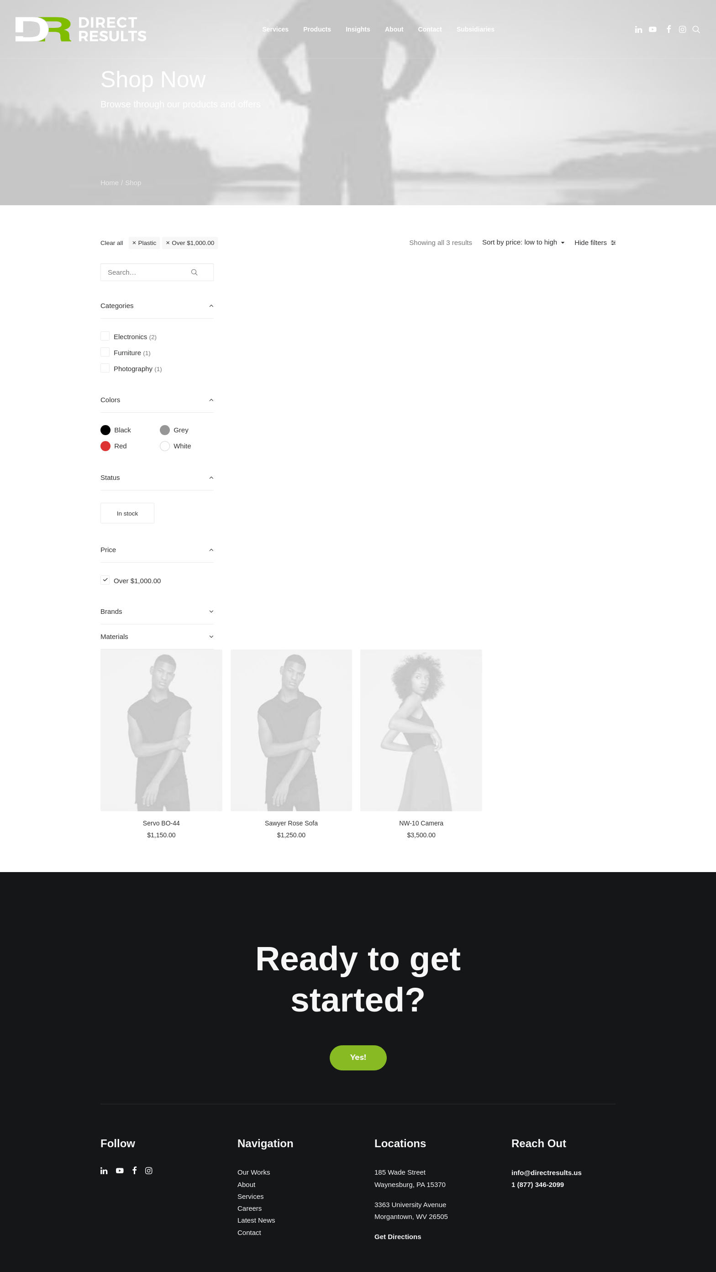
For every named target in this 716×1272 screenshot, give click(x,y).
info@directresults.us (545, 974)
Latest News (256, 1023)
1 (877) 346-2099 (535, 987)
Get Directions (397, 1039)
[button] (639, 29)
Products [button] (317, 29)
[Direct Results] (82, 29)
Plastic (147, 242)
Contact (430, 29)
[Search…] (157, 272)
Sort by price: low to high (519, 242)
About (394, 29)
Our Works (253, 975)
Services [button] (276, 29)
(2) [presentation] (153, 337)
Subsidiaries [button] (476, 29)
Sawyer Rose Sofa (431, 431)
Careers (249, 1011)
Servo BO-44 (305, 431)
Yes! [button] (358, 860)
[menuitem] (275, 29)
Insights (358, 29)
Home (109, 182)
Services (250, 998)
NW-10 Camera (557, 431)
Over (193, 242)
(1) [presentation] (147, 353)
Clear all (111, 242)
